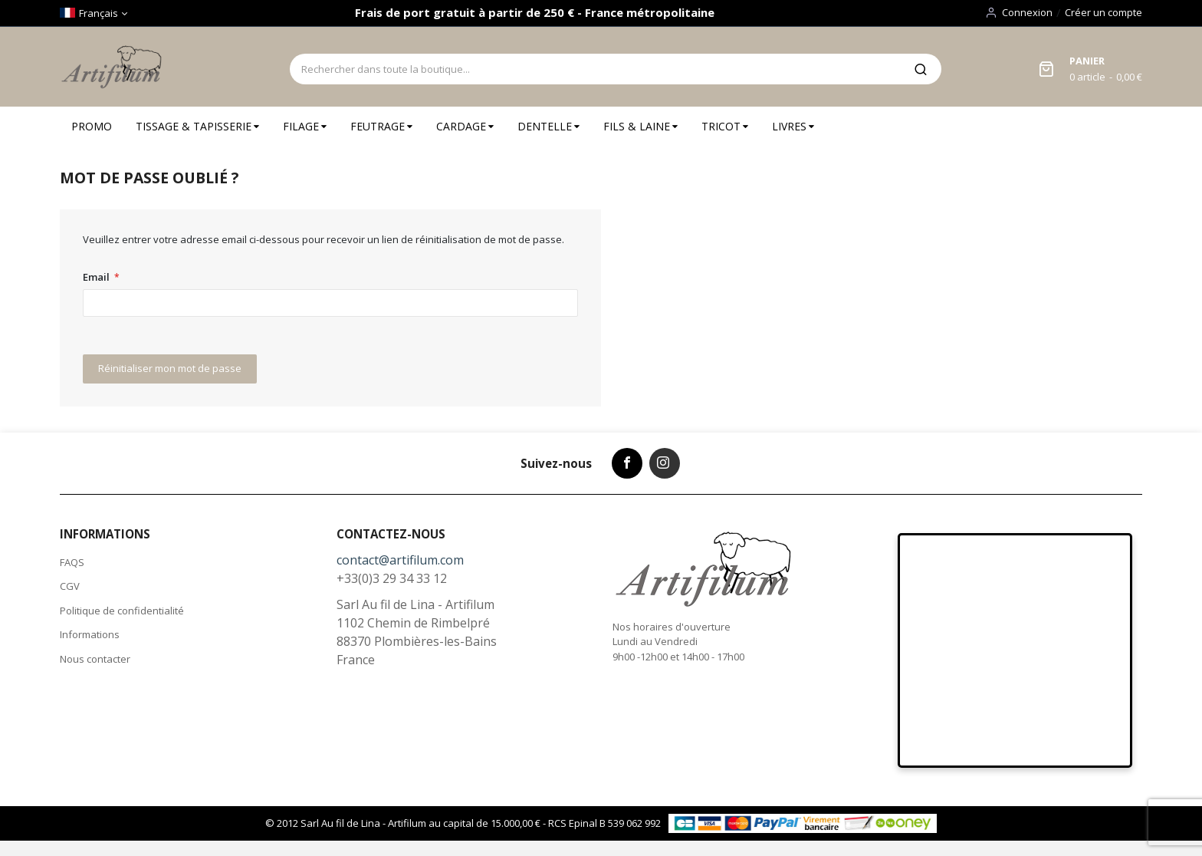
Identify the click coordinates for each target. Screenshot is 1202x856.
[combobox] (595, 69)
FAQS (72, 562)
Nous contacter (95, 659)
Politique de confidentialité (122, 610)
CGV (70, 586)
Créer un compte (1103, 12)
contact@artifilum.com (400, 559)
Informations (90, 634)
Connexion (1027, 12)
